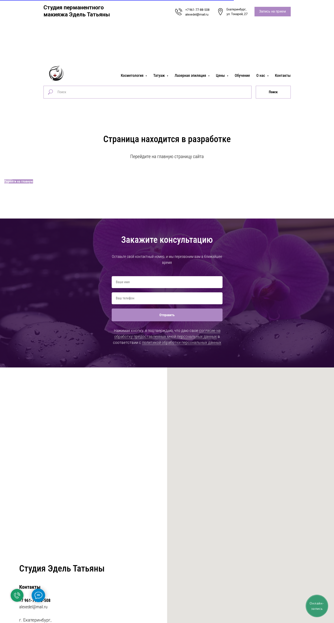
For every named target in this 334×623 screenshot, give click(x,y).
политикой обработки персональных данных (181, 342)
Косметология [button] (133, 75)
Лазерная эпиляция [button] (191, 75)
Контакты (283, 75)
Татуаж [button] (159, 75)
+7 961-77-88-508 (197, 9)
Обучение (242, 75)
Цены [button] (221, 75)
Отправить (167, 315)
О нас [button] (261, 75)
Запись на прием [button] (272, 11)
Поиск (273, 92)
